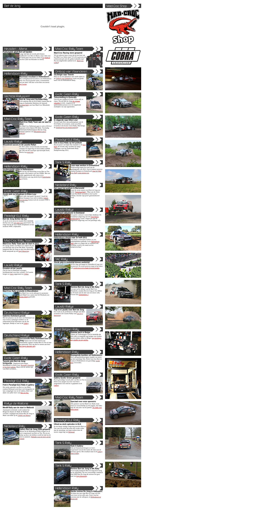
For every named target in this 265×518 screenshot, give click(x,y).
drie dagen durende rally (27, 346)
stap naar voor (18, 223)
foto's (12, 274)
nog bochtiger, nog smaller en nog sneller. (85, 339)
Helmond (71, 432)
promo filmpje (24, 297)
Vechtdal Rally (24, 105)
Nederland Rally (80, 192)
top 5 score (23, 84)
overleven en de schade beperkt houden (86, 268)
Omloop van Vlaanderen (64, 78)
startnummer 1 (83, 294)
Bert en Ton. (24, 393)
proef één (30, 152)
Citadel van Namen (24, 415)
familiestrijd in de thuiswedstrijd (66, 127)
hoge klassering (24, 251)
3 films (26, 274)
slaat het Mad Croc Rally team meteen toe (85, 172)
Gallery (26, 323)
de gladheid (46, 57)
